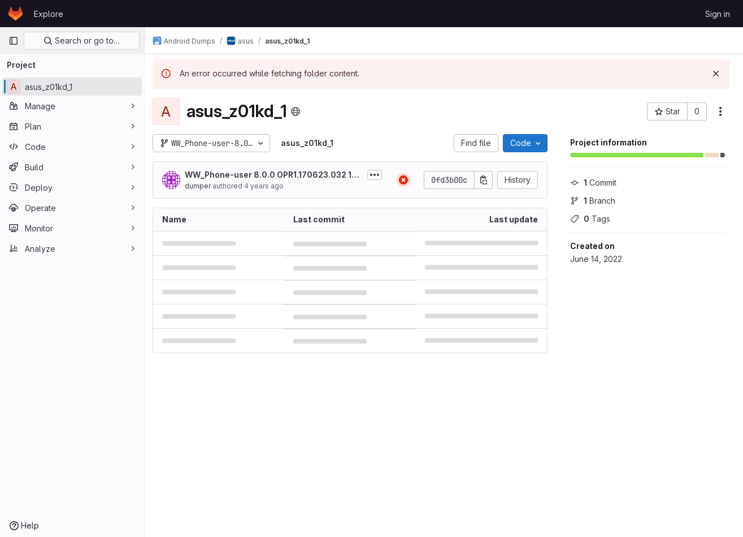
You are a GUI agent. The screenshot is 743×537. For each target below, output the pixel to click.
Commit (593, 182)
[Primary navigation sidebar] (14, 41)
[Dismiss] (716, 73)
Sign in (717, 14)
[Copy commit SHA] (484, 180)
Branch (592, 200)
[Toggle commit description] (374, 175)
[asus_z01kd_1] (72, 87)
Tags (590, 219)
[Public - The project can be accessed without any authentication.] (301, 111)
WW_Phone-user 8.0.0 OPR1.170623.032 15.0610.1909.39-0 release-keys (273, 175)
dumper (203, 186)
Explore (48, 14)
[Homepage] (15, 14)
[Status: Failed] (403, 180)
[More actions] (720, 111)
